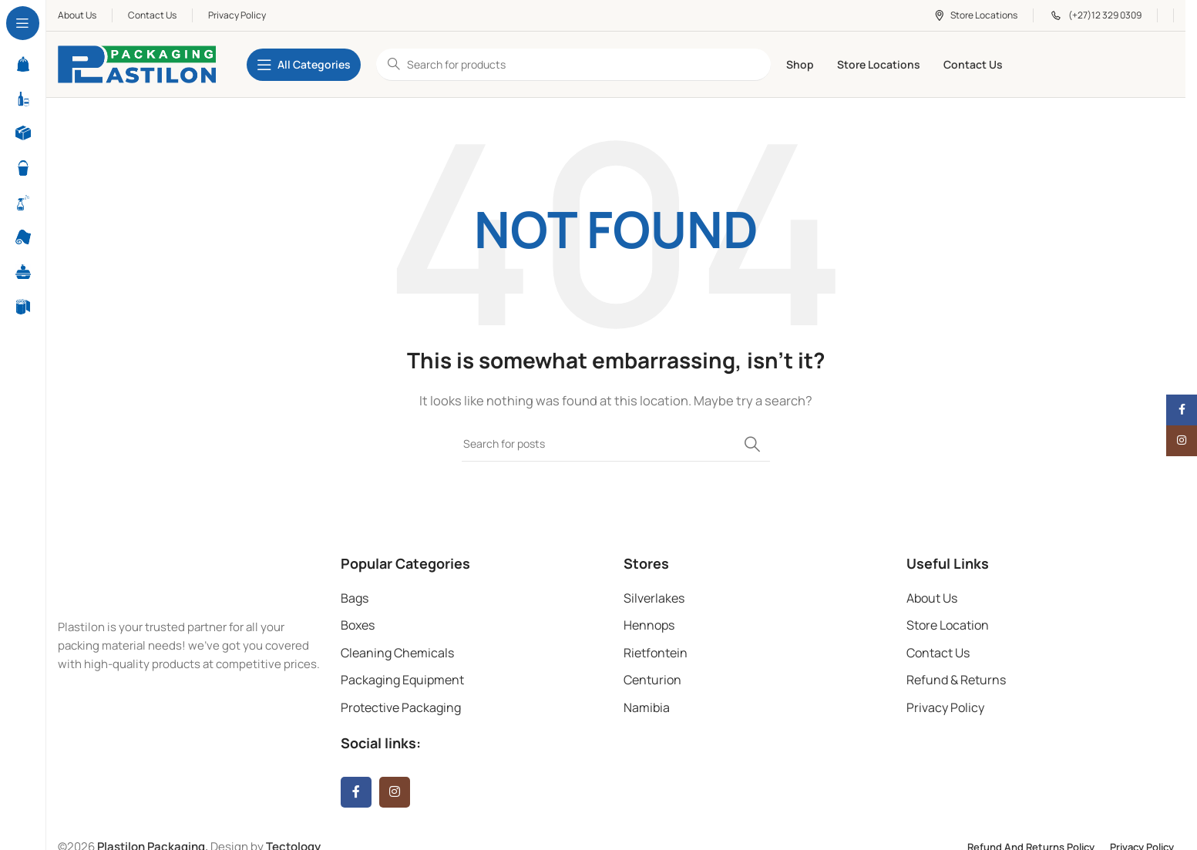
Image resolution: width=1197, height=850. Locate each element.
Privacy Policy (945, 707)
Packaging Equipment (402, 679)
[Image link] (161, 577)
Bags (354, 598)
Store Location (947, 625)
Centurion (652, 679)
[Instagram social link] (394, 792)
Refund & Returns (956, 679)
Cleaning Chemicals (397, 652)
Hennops (649, 625)
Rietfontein (656, 652)
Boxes (358, 625)
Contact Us (938, 652)
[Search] (616, 444)
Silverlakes (654, 598)
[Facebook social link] (356, 792)
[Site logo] (137, 63)
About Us (931, 598)
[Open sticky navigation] (303, 64)
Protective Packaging (401, 707)
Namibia (647, 707)
